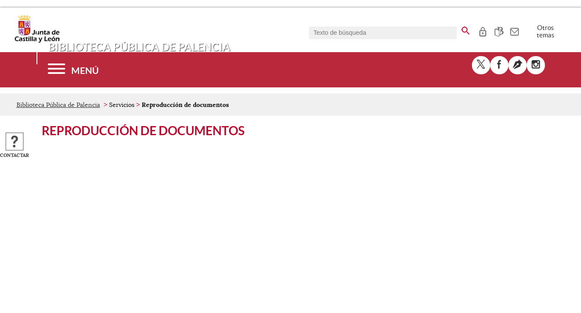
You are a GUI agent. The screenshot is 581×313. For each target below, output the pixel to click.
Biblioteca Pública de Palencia (58, 105)
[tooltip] (482, 30)
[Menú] (73, 69)
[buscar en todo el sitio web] (465, 29)
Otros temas (545, 31)
